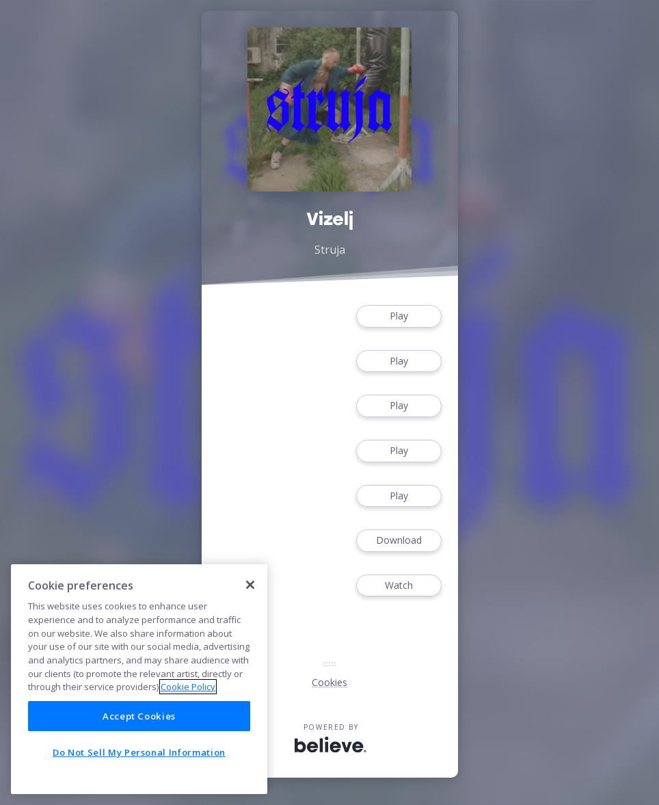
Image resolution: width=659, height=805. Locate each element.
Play (398, 316)
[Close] (250, 585)
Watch (398, 585)
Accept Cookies (139, 716)
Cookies (329, 682)
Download (398, 540)
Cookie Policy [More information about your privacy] (188, 687)
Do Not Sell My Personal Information (139, 752)
